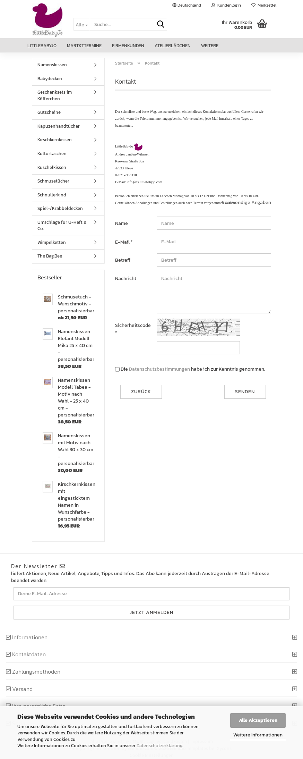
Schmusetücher (53, 181)
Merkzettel (263, 5)
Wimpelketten (51, 242)
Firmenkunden (128, 45)
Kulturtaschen (52, 153)
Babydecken (49, 78)
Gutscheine (49, 112)
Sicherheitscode (133, 325)
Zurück (141, 391)
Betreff (122, 260)
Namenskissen (52, 64)
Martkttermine (84, 45)
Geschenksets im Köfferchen (54, 95)
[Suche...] (81, 24)
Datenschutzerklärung (159, 745)
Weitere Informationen (258, 735)
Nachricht (125, 278)
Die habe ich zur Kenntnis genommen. (193, 369)
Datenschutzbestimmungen (159, 369)
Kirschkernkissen (54, 139)
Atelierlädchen (173, 45)
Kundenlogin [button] (226, 5)
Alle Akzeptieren (258, 720)
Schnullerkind (51, 195)
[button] (186, 5)
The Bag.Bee (49, 256)
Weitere (209, 45)
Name (121, 223)
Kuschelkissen (51, 167)
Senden (245, 391)
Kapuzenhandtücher (58, 126)
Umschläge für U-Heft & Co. (62, 225)
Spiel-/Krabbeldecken (60, 208)
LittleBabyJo (42, 45)
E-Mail (123, 242)
